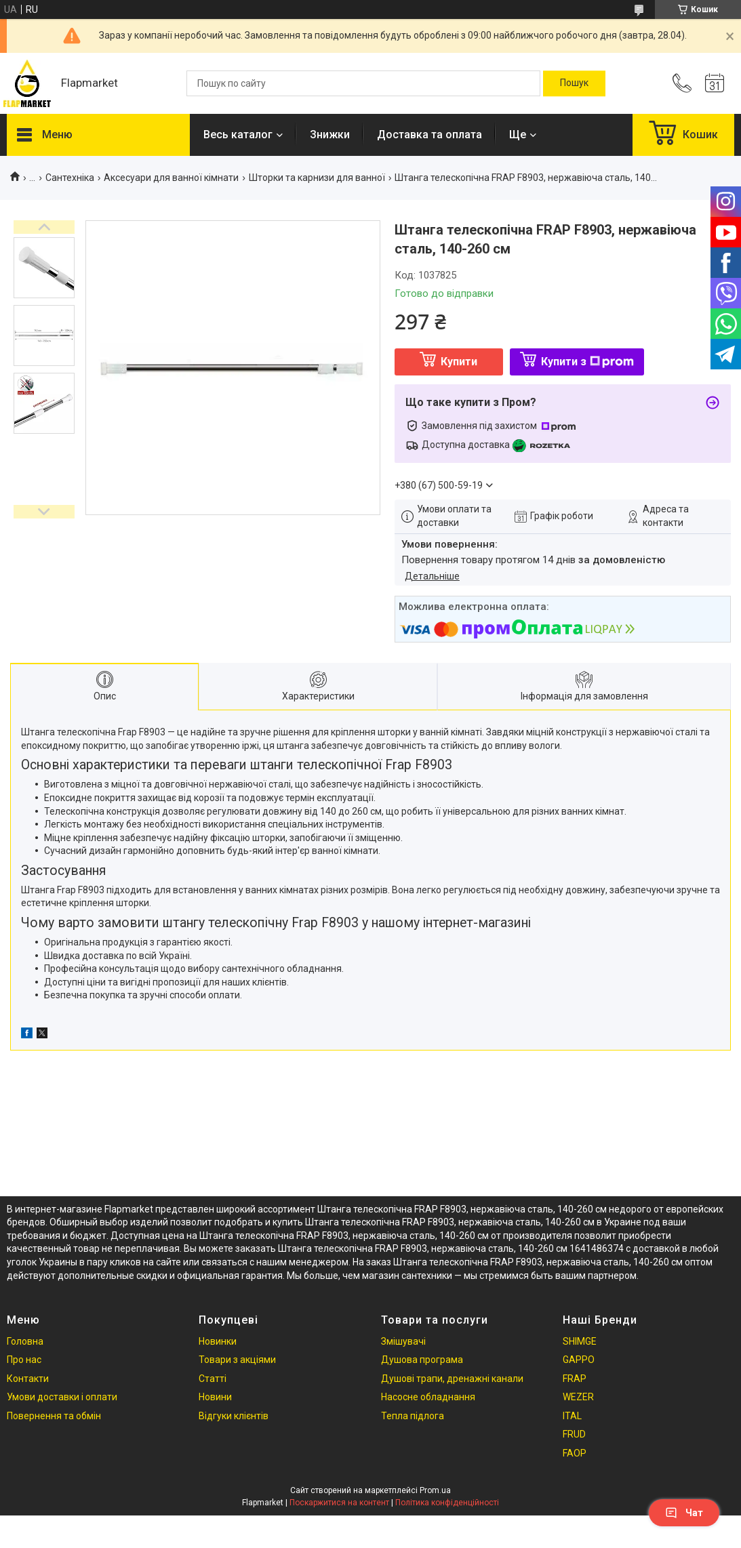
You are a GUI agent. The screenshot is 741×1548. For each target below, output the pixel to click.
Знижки (330, 134)
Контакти (28, 1378)
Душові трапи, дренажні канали (452, 1378)
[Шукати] (574, 83)
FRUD (574, 1434)
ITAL (572, 1415)
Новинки (218, 1341)
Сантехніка (69, 177)
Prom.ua (435, 1490)
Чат (684, 1513)
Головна (25, 1341)
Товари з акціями (237, 1359)
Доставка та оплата (429, 134)
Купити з (587, 361)
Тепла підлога (412, 1415)
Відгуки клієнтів (233, 1415)
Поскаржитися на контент (339, 1502)
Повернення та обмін (54, 1415)
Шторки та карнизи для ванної (317, 177)
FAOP (574, 1453)
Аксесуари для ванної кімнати (171, 177)
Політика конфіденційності (447, 1502)
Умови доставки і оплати (62, 1396)
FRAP (574, 1378)
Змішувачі (403, 1341)
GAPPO (579, 1359)
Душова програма (422, 1359)
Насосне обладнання (428, 1396)
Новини (215, 1396)
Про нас (24, 1359)
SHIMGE (580, 1341)
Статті (212, 1378)
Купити (459, 361)
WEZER (578, 1396)
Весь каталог (238, 134)
